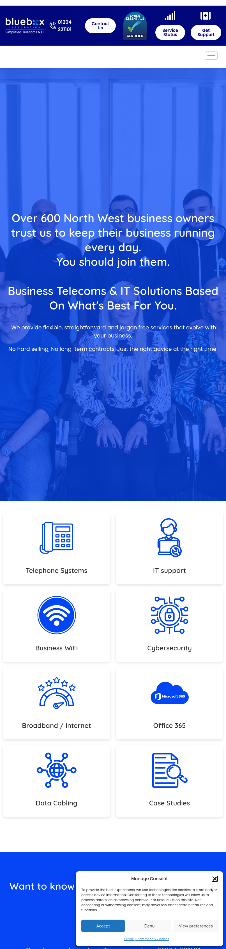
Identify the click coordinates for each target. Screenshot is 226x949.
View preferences (196, 926)
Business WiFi (56, 648)
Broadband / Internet (56, 725)
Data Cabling (56, 803)
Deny (149, 926)
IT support (169, 570)
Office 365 (169, 725)
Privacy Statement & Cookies (146, 939)
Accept (103, 926)
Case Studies (169, 803)
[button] (215, 879)
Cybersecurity (169, 648)
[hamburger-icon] (211, 55)
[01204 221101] (53, 25)
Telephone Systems (56, 570)
